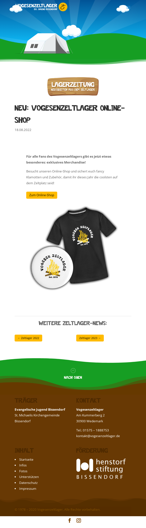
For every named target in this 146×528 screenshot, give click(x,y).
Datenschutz (28, 482)
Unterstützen (29, 477)
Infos (23, 465)
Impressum (27, 488)
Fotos (23, 471)
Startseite (26, 459)
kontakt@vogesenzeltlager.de (98, 436)
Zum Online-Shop (41, 195)
